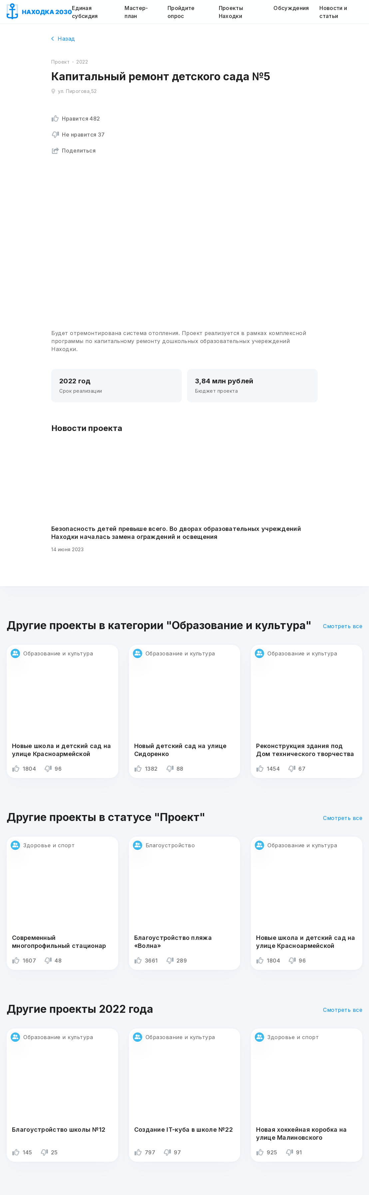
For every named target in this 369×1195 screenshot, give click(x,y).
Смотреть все (342, 626)
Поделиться (73, 151)
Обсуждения (291, 8)
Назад (63, 39)
